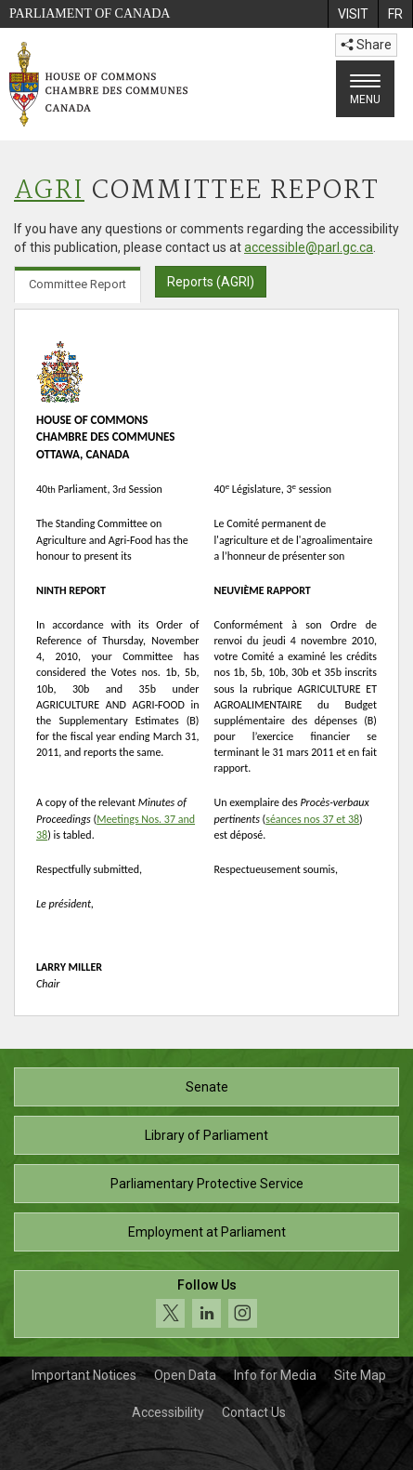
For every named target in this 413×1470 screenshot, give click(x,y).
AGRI (49, 191)
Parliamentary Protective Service (206, 1183)
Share (366, 44)
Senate (207, 1086)
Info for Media (275, 1375)
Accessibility (168, 1412)
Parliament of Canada (89, 13)
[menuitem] (353, 14)
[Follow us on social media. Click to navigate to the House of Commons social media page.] (206, 1304)
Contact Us (254, 1412)
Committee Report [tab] (77, 284)
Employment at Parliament (207, 1232)
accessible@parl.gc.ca (308, 247)
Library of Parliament (206, 1135)
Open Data (185, 1375)
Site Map (360, 1375)
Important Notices (84, 1375)
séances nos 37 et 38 (312, 819)
